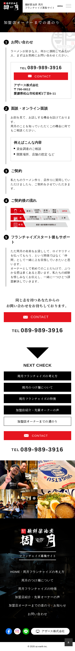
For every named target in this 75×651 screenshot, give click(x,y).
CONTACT (43, 76)
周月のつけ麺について (37, 387)
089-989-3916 (44, 67)
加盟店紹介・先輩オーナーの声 (37, 410)
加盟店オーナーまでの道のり (37, 421)
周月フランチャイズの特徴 (37, 399)
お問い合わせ (37, 614)
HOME (15, 571)
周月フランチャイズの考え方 (37, 376)
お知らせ (59, 605)
